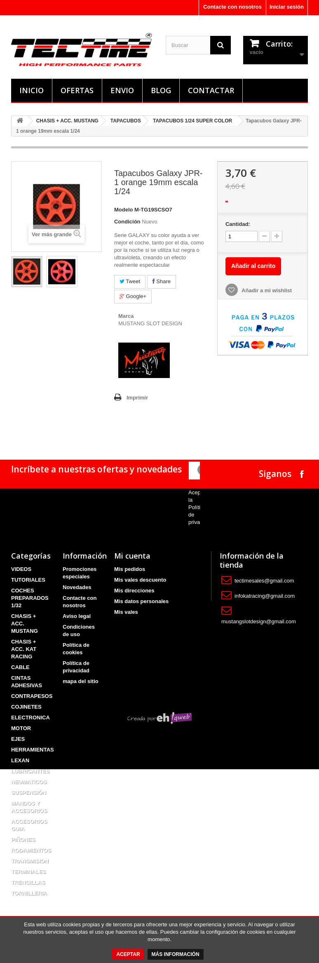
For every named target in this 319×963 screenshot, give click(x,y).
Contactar (211, 90)
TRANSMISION (30, 861)
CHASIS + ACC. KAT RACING (23, 649)
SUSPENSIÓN (28, 792)
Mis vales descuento (140, 580)
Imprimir (137, 398)
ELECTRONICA (30, 717)
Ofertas (77, 90)
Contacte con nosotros (232, 7)
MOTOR (21, 728)
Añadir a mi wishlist (266, 290)
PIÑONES (23, 839)
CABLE (20, 667)
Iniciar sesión (287, 7)
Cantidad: (237, 224)
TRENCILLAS (28, 882)
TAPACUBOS (125, 121)
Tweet (130, 281)
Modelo (123, 210)
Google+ (133, 296)
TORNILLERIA (29, 893)
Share (161, 281)
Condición (127, 221)
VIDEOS (21, 569)
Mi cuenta (132, 556)
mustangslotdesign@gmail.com (258, 621)
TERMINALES (28, 872)
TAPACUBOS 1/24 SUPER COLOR (192, 121)
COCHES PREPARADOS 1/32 (30, 597)
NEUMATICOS (29, 782)
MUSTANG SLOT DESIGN (150, 323)
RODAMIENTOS (31, 850)
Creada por (159, 912)
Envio (122, 90)
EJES (18, 739)
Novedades (77, 587)
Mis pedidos (129, 569)
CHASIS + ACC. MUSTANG (67, 121)
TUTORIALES (28, 580)
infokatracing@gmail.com (265, 596)
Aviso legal (77, 616)
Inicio (31, 90)
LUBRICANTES (30, 771)
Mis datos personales (141, 601)
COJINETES (26, 707)
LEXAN (20, 760)
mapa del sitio (81, 681)
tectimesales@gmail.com (264, 581)
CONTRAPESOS (31, 696)
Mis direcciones (134, 590)
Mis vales (126, 612)
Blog (161, 90)
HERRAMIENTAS (32, 750)
